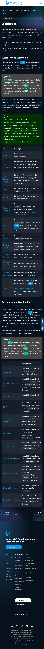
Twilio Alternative (18, 588)
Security (17, 571)
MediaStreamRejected (11, 447)
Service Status (17, 561)
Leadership (9, 579)
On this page (7, 18)
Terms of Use (29, 580)
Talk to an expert (20, 606)
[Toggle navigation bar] (3, 3)
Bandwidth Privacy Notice (30, 569)
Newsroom (9, 568)
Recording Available (10, 473)
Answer (5, 155)
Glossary (18, 584)
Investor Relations (8, 575)
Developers (18, 565)
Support (17, 557)
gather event (34, 136)
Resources (18, 568)
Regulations (18, 592)
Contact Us (13, 547)
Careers (8, 571)
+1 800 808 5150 (21, 614)
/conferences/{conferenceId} (24, 289)
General (27, 557)
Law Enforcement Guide (30, 564)
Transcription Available (11, 500)
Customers (18, 578)
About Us (8, 560)
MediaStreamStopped (11, 459)
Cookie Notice (29, 577)
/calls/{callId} (19, 228)
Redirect (6, 225)
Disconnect (7, 397)
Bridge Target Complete (6, 179)
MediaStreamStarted (10, 434)
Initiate (5, 197)
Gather (29, 134)
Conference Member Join (7, 265)
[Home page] (3, 10)
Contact (8, 566)
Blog (7, 563)
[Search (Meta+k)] (40, 3)
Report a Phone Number (29, 573)
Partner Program (17, 575)
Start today (23, 600)
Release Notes (19, 581)
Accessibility (29, 560)
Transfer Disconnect (10, 488)
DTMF (5, 407)
